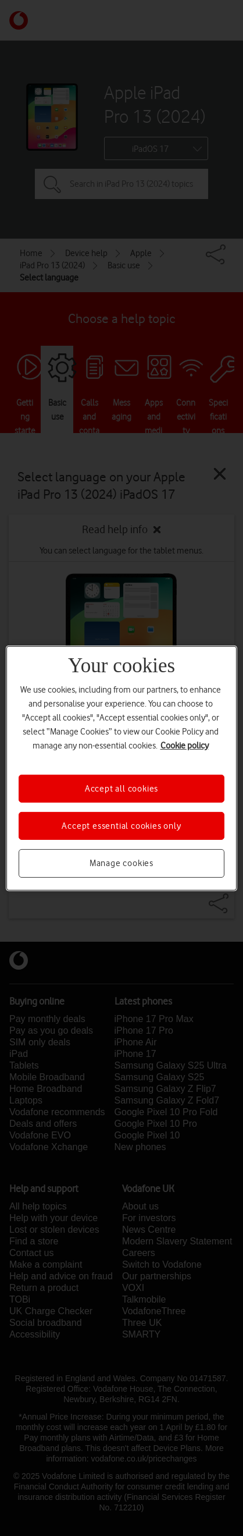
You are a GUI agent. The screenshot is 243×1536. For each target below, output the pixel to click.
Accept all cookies (121, 788)
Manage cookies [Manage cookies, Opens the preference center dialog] (121, 863)
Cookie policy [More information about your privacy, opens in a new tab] (184, 745)
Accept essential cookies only (121, 826)
